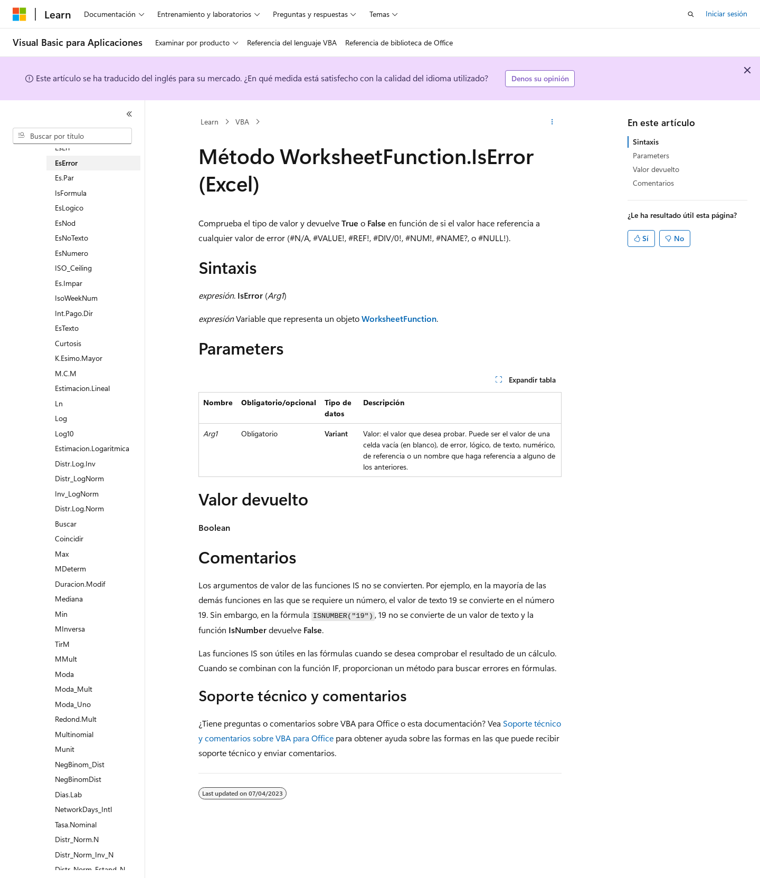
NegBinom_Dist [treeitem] (79, 764)
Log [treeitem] (61, 418)
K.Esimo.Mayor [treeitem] (78, 358)
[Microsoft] (19, 14)
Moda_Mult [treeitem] (73, 689)
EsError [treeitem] (66, 163)
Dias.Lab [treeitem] (68, 794)
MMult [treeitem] (66, 659)
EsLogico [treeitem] (69, 208)
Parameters (651, 155)
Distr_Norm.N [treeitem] (77, 839)
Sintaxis (646, 142)
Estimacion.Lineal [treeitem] (82, 388)
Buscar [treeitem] (66, 524)
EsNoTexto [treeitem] (71, 238)
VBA (242, 122)
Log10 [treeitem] (64, 433)
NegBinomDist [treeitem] (78, 779)
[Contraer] (129, 113)
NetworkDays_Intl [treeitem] (83, 809)
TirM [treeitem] (62, 644)
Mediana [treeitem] (69, 599)
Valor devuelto (656, 169)
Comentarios (653, 183)
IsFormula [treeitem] (71, 193)
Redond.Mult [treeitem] (76, 719)
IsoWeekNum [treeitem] (76, 298)
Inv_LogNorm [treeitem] (77, 494)
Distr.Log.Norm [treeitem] (79, 508)
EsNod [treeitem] (65, 223)
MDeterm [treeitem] (70, 569)
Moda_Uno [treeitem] (73, 704)
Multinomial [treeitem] (74, 734)
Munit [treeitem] (64, 749)
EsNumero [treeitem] (71, 253)
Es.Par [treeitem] (64, 178)
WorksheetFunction (399, 318)
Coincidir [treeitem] (69, 538)
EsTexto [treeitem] (67, 328)
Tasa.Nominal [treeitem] (76, 824)
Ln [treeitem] (59, 403)
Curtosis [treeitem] (68, 343)
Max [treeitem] (62, 554)
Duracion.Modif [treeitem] (80, 584)
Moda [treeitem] (64, 674)
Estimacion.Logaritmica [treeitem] (92, 448)
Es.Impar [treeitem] (68, 283)
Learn (209, 122)
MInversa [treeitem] (70, 629)
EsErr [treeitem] (63, 147)
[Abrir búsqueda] (690, 14)
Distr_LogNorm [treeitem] (79, 478)
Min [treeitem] (61, 614)
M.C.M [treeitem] (66, 373)
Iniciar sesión (726, 13)
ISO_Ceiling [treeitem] (73, 268)
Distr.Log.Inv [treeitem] (75, 464)
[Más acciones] (552, 121)
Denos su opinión (540, 78)
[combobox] (72, 136)
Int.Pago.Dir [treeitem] (74, 313)
